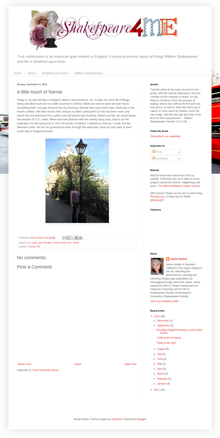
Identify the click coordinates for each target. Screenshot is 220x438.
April (160, 368)
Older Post (130, 364)
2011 (157, 389)
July (159, 354)
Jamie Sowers (178, 258)
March (161, 373)
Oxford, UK (34, 246)
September (163, 325)
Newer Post (24, 364)
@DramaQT (157, 200)
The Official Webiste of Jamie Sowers (179, 186)
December (163, 320)
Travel (76, 242)
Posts (157, 152)
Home (17, 73)
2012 (157, 316)
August (161, 349)
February (162, 378)
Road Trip (66, 242)
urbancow (116, 419)
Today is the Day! (166, 342)
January (162, 383)
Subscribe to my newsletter (165, 136)
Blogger (142, 419)
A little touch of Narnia (169, 337)
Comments (160, 158)
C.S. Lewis (32, 242)
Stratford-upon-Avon (55, 73)
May (160, 363)
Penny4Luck (157, 196)
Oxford (56, 242)
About (32, 73)
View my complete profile (164, 301)
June (160, 358)
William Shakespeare (89, 73)
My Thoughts (45, 242)
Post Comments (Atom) (45, 370)
